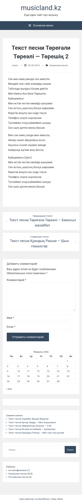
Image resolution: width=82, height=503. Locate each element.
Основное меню (41, 25)
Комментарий (16, 280)
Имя (10, 317)
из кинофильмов (17, 470)
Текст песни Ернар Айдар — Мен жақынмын (32, 422)
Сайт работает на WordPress (34, 499)
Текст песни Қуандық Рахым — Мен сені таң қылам (36, 432)
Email (11, 326)
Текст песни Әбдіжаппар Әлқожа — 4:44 (29, 425)
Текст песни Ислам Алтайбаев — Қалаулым (31, 429)
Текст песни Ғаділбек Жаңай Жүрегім (28, 418)
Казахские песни (59, 65)
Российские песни (18, 477)
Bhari (60, 499)
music (15, 65)
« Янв (9, 388)
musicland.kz (41, 8)
